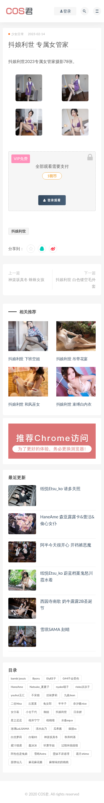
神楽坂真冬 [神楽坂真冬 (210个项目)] (51, 737)
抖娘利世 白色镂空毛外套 (76, 283)
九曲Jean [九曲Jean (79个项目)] (69, 695)
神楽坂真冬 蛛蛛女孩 (26, 279)
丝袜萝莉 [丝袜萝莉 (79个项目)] (51, 695)
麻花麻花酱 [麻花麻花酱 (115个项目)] (35, 762)
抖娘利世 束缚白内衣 (74, 404)
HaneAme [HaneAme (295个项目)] (17, 686)
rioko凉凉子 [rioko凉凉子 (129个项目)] (82, 686)
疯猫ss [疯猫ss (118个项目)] (73, 728)
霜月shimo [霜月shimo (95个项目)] (82, 753)
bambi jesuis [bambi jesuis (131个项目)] (18, 678)
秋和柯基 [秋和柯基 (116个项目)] (70, 737)
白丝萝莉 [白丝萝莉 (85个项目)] (16, 737)
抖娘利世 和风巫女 (24, 404)
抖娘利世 (18, 231)
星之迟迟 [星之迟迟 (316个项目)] (16, 720)
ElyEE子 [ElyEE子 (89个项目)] (51, 678)
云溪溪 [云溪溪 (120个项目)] (32, 703)
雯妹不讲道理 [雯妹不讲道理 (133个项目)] (61, 753)
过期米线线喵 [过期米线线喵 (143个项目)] (69, 745)
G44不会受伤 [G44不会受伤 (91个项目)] (71, 678)
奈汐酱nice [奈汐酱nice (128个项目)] (80, 703)
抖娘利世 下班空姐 (24, 358)
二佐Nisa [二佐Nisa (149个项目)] (16, 703)
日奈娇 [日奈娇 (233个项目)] (77, 711)
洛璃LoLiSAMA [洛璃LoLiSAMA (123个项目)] (20, 728)
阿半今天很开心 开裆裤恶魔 (65, 544)
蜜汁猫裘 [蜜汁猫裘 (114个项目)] (16, 745)
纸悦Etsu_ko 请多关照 (60, 488)
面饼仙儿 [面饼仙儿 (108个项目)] (16, 762)
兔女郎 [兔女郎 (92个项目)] (47, 703)
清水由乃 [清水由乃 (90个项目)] (41, 728)
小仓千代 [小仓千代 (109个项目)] (31, 711)
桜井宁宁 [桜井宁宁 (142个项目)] (34, 720)
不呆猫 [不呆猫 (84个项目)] (35, 695)
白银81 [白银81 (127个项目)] (33, 737)
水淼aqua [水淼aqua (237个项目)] (67, 720)
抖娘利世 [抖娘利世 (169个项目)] (61, 711)
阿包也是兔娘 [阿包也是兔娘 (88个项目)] (19, 753)
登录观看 (51, 200)
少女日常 (16, 34)
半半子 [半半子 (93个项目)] (62, 703)
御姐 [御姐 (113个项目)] (46, 711)
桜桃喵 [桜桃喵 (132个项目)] (50, 720)
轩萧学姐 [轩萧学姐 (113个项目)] (49, 745)
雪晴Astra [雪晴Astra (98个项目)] (40, 753)
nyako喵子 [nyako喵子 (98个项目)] (62, 686)
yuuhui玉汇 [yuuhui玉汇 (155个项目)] (18, 695)
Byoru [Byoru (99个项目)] (36, 678)
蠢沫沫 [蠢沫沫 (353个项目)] (33, 745)
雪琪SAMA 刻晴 (55, 629)
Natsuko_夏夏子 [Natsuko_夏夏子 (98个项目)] (39, 686)
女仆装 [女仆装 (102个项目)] (15, 711)
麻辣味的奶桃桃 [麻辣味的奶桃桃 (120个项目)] (59, 762)
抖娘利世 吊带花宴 (72, 358)
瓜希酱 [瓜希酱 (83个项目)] (58, 728)
